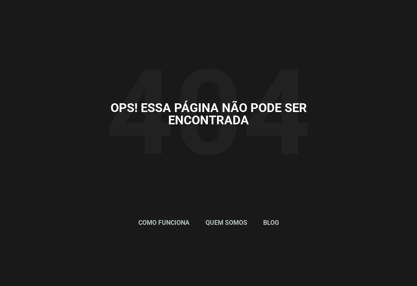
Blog (271, 222)
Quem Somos (226, 222)
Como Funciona (164, 222)
